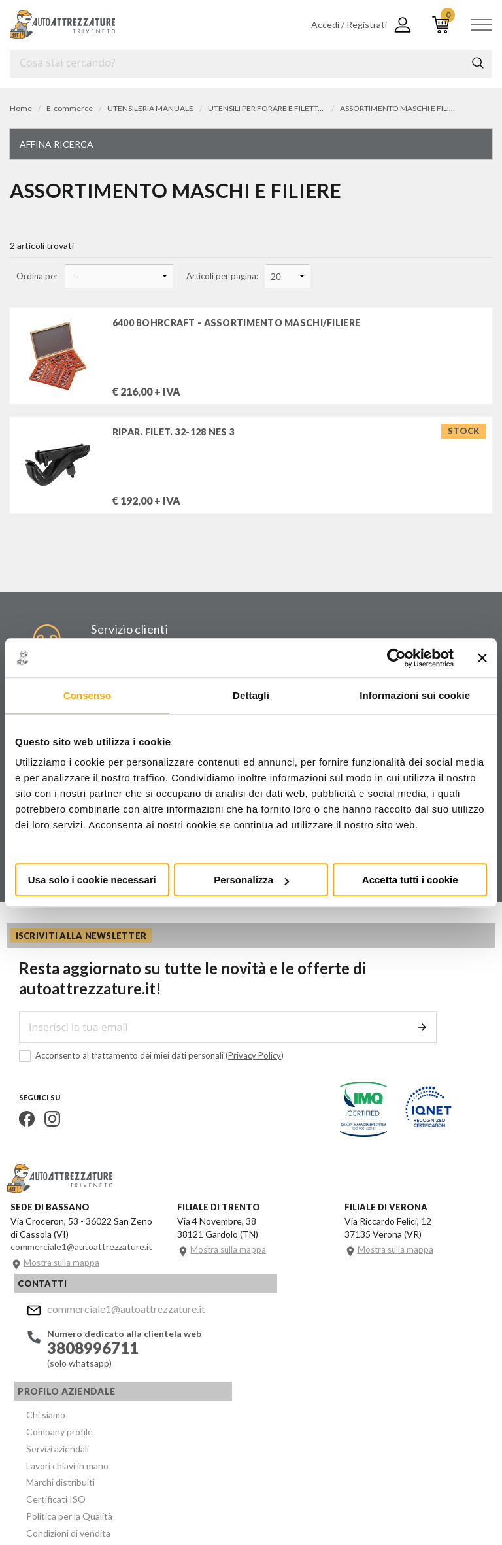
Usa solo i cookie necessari (92, 879)
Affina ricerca (56, 144)
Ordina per (37, 276)
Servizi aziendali (252, 1347)
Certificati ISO (250, 1395)
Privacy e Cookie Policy (357, 1487)
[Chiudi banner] (482, 657)
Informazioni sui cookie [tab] (415, 695)
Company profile (254, 1332)
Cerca (478, 63)
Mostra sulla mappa (64, 1280)
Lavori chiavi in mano (262, 1363)
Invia (429, 1039)
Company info (280, 1487)
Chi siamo (240, 1316)
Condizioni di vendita (263, 1426)
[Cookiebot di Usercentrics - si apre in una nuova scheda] (396, 658)
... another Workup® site (57, 1506)
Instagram (43, 1130)
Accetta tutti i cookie (410, 879)
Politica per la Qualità (264, 1410)
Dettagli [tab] (251, 695)
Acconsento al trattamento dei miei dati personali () (142, 1067)
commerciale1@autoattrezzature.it (118, 1318)
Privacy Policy (245, 1067)
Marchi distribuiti (255, 1379)
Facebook (17, 1130)
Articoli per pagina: (222, 276)
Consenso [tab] (87, 695)
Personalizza (251, 879)
